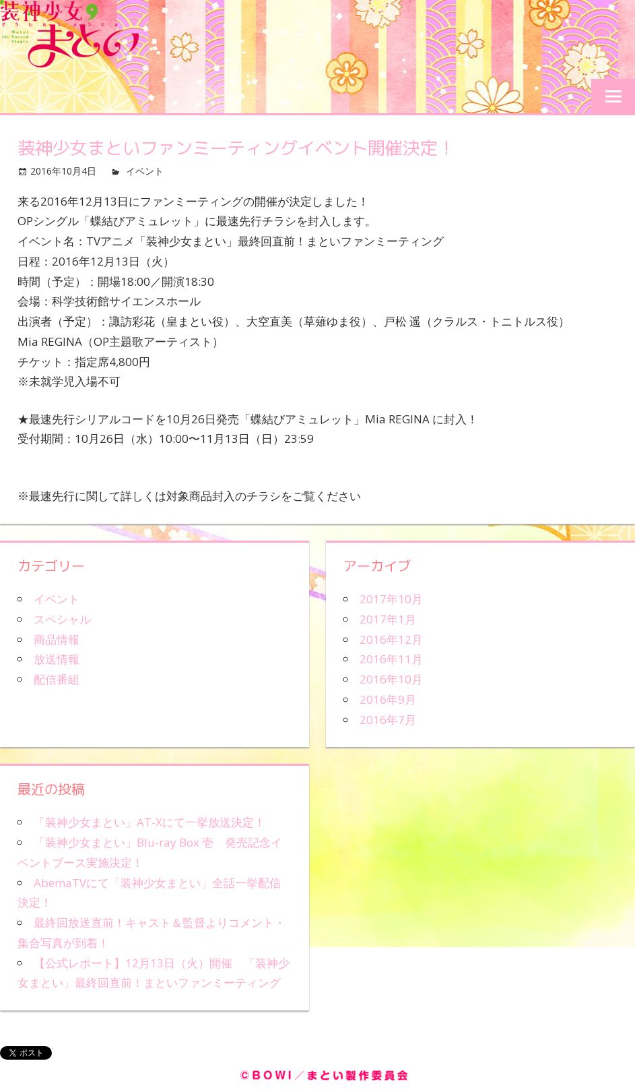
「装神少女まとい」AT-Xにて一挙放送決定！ (149, 822)
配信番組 (56, 679)
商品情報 (56, 639)
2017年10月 (391, 599)
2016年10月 (391, 679)
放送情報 (56, 659)
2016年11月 (391, 659)
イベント (145, 170)
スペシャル (62, 619)
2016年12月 (391, 639)
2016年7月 (388, 719)
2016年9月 (388, 699)
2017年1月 (388, 619)
